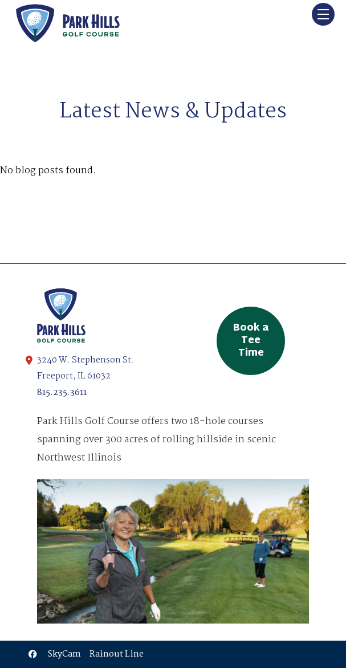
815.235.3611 (62, 393)
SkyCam (64, 654)
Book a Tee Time (251, 340)
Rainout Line (116, 654)
